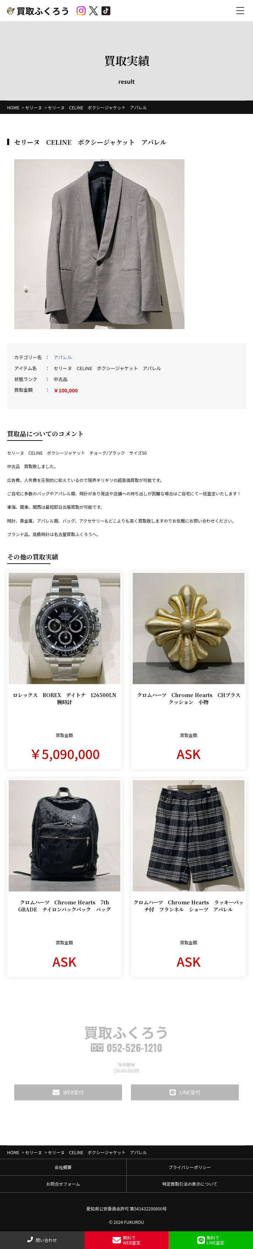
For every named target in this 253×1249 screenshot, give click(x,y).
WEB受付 (68, 1092)
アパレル (63, 357)
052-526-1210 (126, 1047)
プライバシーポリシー (190, 1167)
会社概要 (63, 1167)
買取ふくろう (38, 10)
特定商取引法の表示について (190, 1184)
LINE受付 (185, 1092)
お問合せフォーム (63, 1184)
